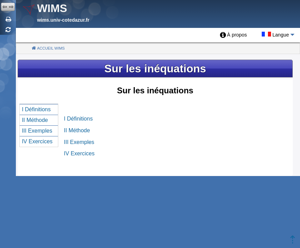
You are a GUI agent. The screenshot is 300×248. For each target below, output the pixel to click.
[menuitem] (233, 35)
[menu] (38, 125)
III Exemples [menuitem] (37, 131)
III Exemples (79, 142)
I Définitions (78, 119)
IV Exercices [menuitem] (37, 141)
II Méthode (77, 130)
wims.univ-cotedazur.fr (63, 20)
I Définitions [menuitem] (36, 109)
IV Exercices (79, 153)
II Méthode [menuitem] (35, 120)
